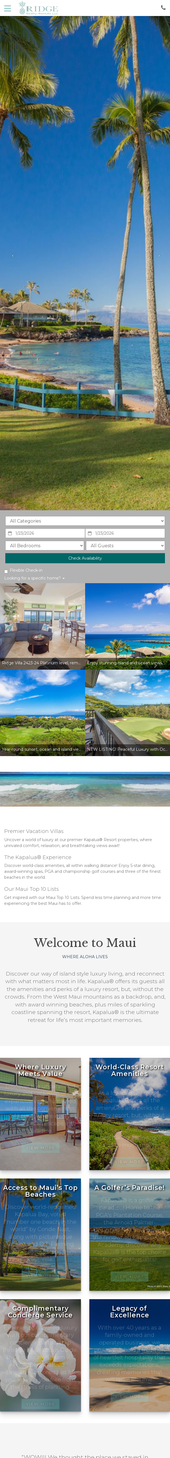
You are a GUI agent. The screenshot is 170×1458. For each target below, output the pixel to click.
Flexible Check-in (23, 570)
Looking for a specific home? (34, 578)
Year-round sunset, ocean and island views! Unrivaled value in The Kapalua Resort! (81, 749)
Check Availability (85, 558)
